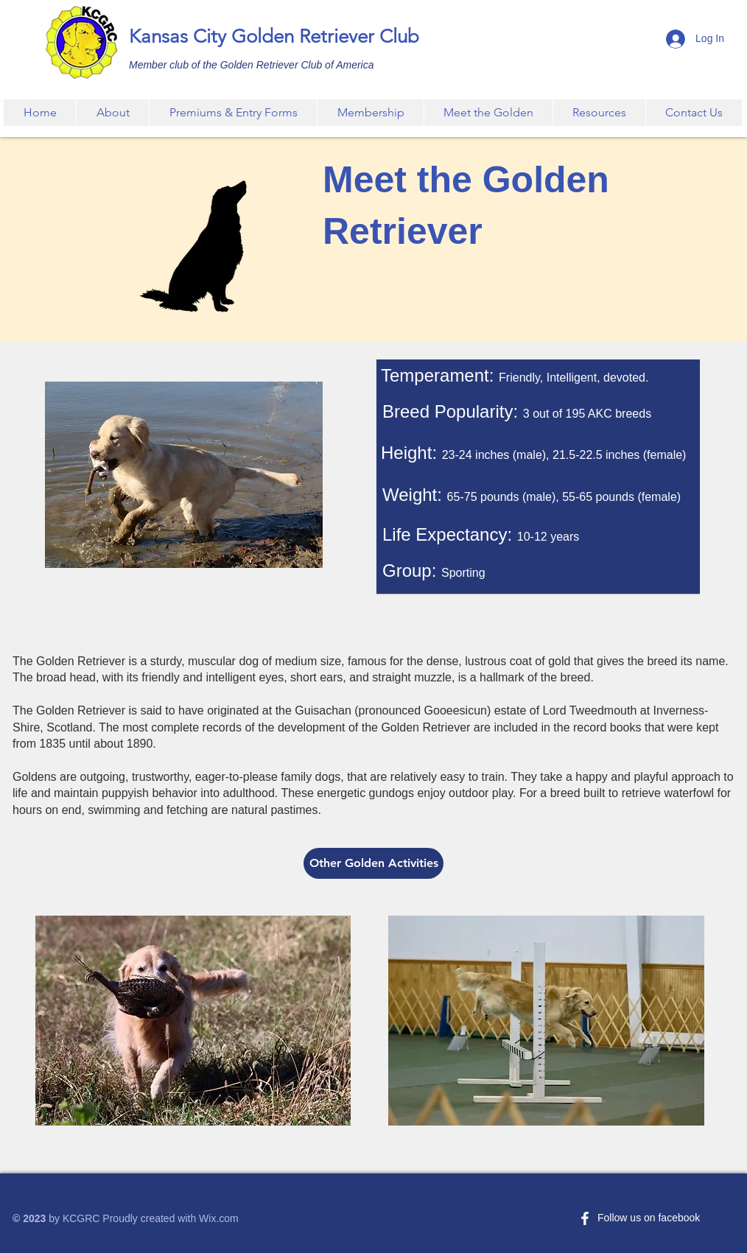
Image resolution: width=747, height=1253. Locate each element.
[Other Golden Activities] (373, 863)
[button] (233, 112)
